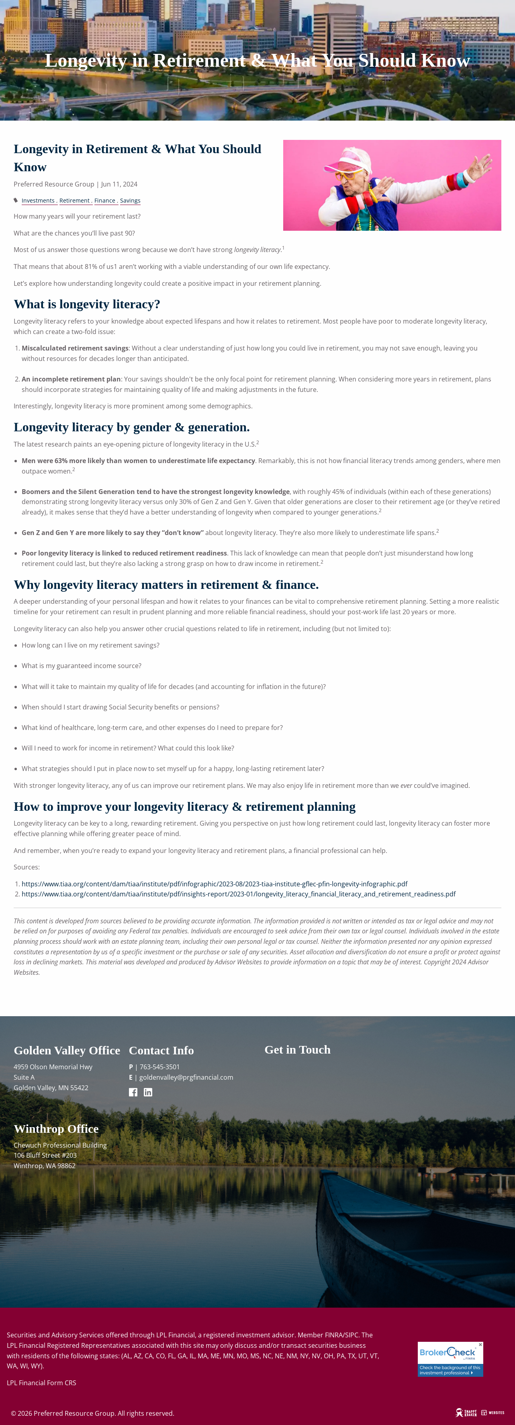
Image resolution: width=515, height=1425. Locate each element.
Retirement (74, 200)
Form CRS (61, 1382)
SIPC (351, 1335)
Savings (130, 200)
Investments (38, 200)
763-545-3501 (160, 1066)
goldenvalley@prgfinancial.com (186, 1077)
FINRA (334, 1335)
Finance (104, 200)
